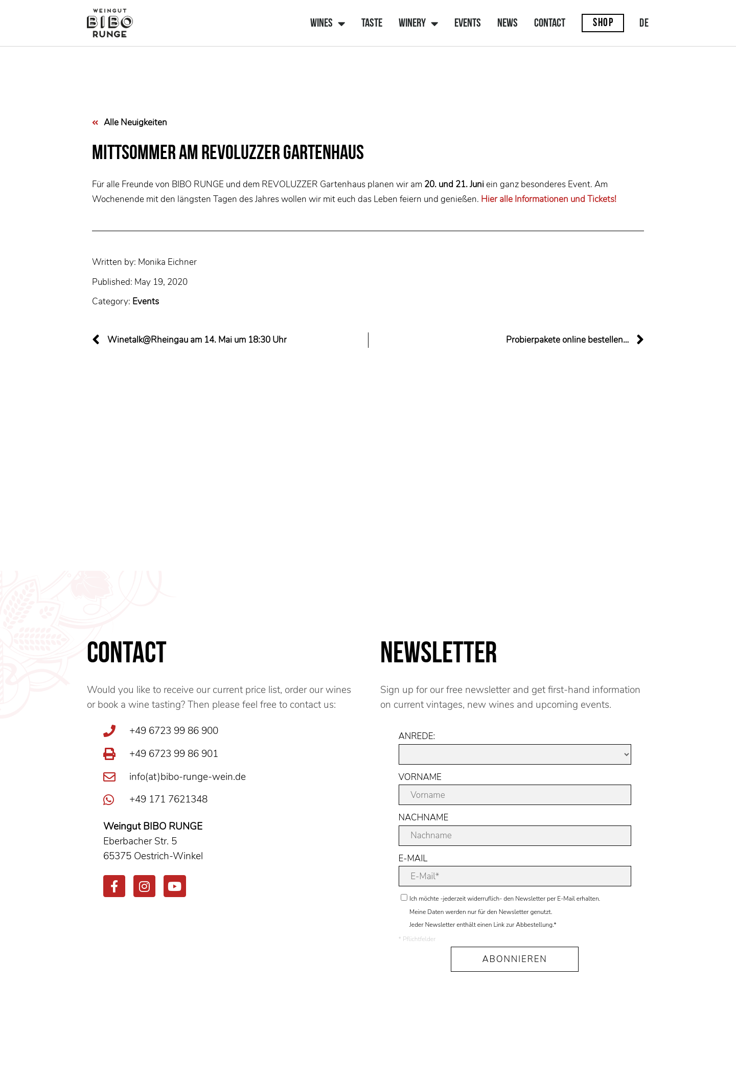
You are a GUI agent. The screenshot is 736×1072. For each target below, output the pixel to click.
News (507, 24)
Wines (327, 24)
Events (467, 24)
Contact (549, 24)
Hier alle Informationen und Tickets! (548, 199)
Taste (371, 24)
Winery (418, 24)
